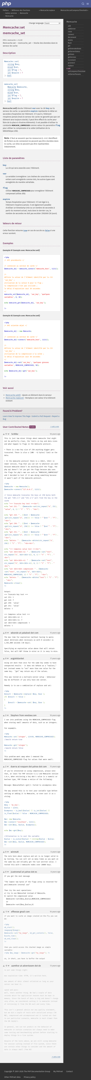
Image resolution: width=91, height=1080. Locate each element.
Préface (6, 10)
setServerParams (74, 74)
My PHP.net (58, 1071)
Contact (69, 1071)
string (11, 64)
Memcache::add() (13, 395)
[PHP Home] (6, 4)
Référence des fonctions (21, 10)
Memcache (24, 13)
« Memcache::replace (47, 10)
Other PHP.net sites (12, 1077)
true (25, 231)
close (70, 32)
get (69, 46)
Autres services (11, 13)
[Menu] (87, 3)
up (4, 434)
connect (71, 34)
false (47, 231)
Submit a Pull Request (41, 416)
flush (70, 43)
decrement (72, 37)
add (69, 26)
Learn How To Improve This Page (16, 416)
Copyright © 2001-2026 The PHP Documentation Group (27, 1071)
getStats (71, 54)
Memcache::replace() (15, 398)
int (9, 70)
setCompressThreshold (76, 71)
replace (71, 66)
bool (9, 76)
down (8, 434)
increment (72, 60)
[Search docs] (83, 3)
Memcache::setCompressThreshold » (74, 10)
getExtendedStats (74, 49)
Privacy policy (30, 1077)
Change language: (36, 23)
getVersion (72, 57)
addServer (72, 29)
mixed (10, 67)
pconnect (71, 63)
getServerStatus (74, 51)
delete (70, 40)
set (69, 69)
